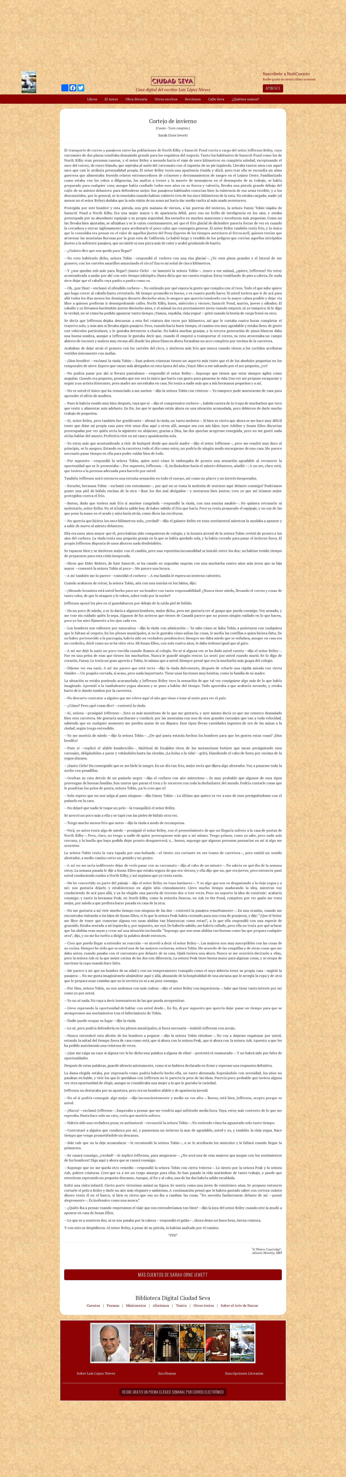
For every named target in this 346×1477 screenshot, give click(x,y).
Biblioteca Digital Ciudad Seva (172, 1298)
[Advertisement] (173, 35)
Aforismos (161, 1305)
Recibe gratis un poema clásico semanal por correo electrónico (173, 1392)
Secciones (193, 99)
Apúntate (273, 88)
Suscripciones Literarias (244, 1373)
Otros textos (204, 1305)
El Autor (111, 99)
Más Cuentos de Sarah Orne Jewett (173, 1274)
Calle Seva (216, 99)
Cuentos (93, 1305)
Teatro (181, 1305)
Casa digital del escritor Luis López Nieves (173, 89)
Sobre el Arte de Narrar (239, 1305)
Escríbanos (167, 1373)
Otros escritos (166, 99)
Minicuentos (136, 1305)
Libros (92, 99)
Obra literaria (136, 99)
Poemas (113, 1305)
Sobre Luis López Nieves (96, 1373)
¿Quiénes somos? (245, 99)
